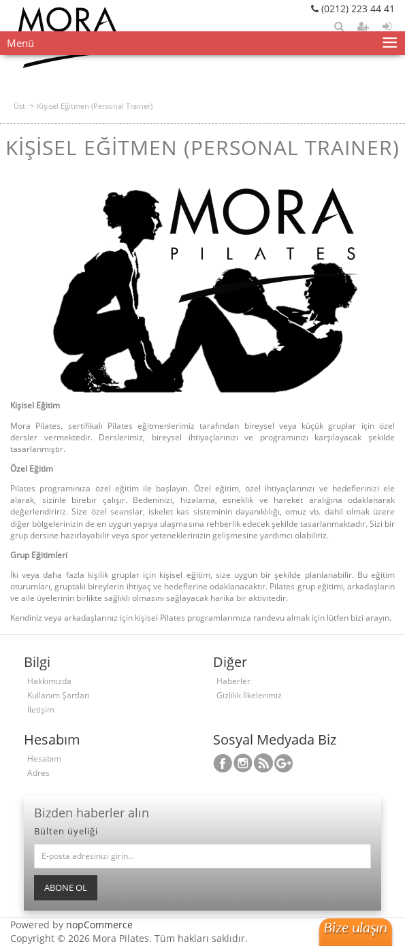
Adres (38, 773)
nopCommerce (99, 924)
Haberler (233, 681)
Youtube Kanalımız (283, 762)
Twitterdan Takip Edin (243, 762)
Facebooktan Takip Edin (222, 762)
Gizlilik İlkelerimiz (249, 695)
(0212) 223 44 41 (353, 8)
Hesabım (44, 758)
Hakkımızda (49, 681)
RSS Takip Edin (263, 762)
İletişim (40, 709)
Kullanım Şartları (58, 695)
